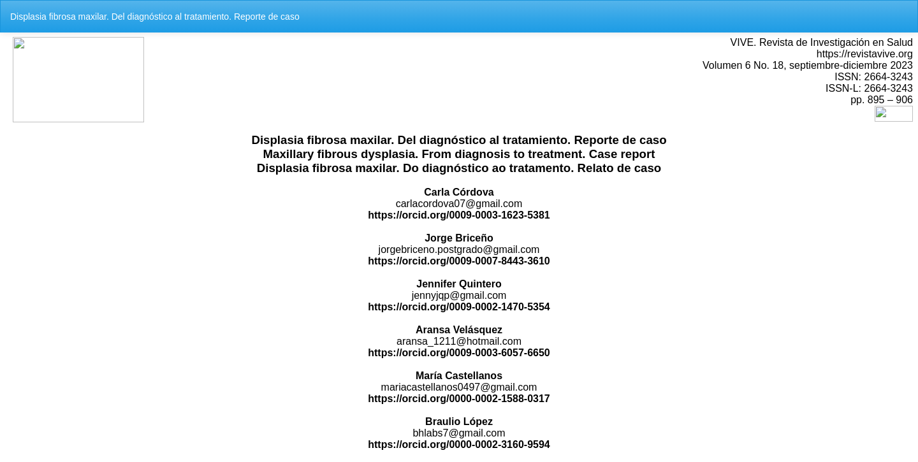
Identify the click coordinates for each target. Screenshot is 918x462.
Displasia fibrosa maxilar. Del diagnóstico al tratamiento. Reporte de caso (155, 16)
